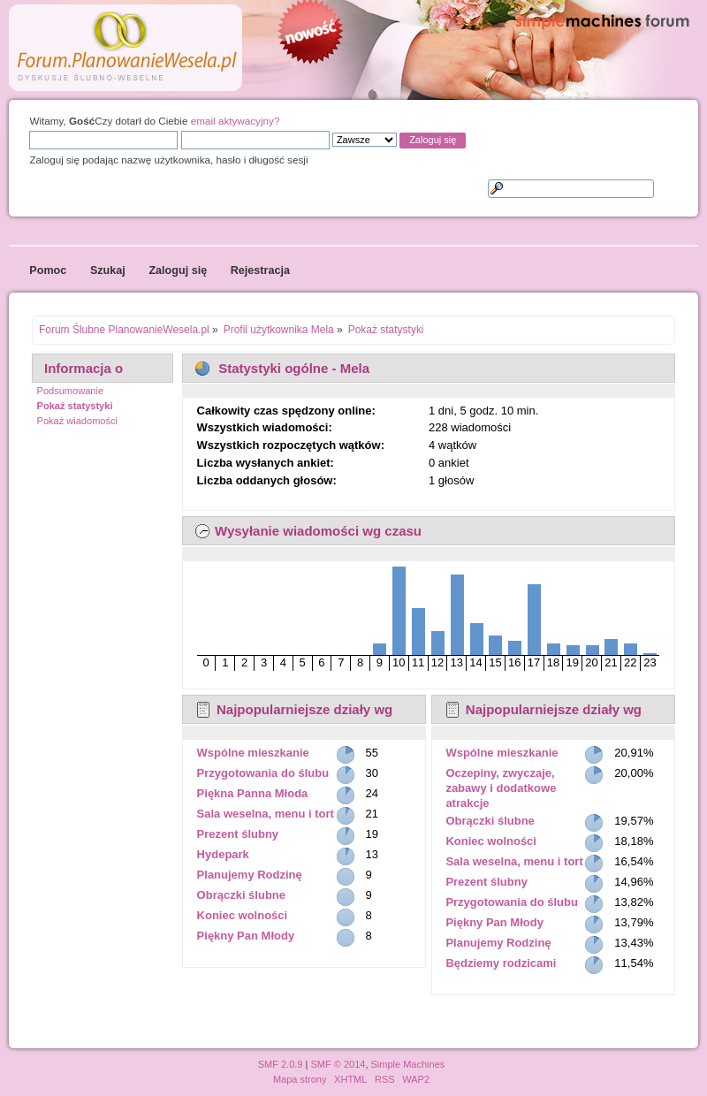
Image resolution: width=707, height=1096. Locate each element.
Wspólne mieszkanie (253, 752)
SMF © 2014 (337, 1064)
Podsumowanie (70, 390)
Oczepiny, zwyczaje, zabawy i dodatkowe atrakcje (500, 788)
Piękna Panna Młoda (252, 793)
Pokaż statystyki (75, 405)
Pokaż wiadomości (77, 420)
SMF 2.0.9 (280, 1064)
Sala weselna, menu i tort (265, 813)
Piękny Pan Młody (246, 935)
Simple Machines (408, 1064)
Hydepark (223, 854)
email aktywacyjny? (235, 120)
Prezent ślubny (237, 834)
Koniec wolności (242, 915)
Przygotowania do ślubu (263, 773)
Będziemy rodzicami (500, 963)
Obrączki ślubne (241, 895)
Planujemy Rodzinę (249, 874)
